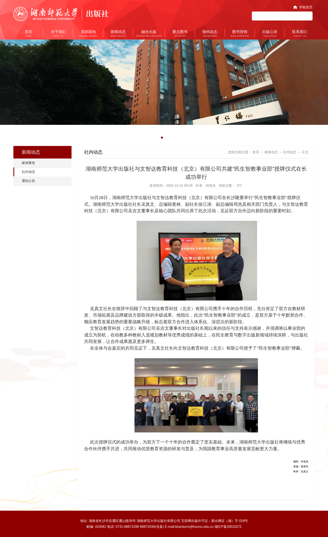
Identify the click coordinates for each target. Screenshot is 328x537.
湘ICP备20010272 (228, 526)
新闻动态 (271, 152)
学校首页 (306, 7)
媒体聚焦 (28, 163)
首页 (255, 152)
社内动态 (28, 172)
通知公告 (28, 181)
